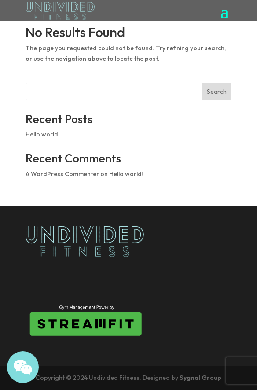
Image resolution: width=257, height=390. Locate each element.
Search (217, 92)
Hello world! (43, 134)
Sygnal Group (200, 378)
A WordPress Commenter (62, 174)
